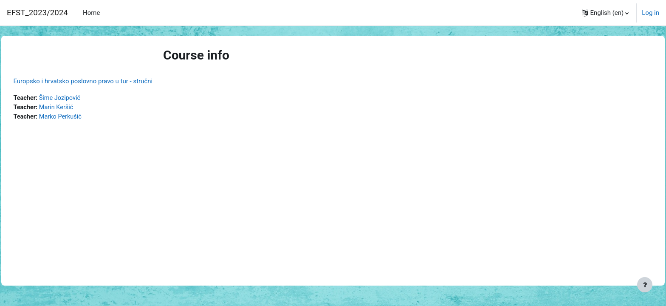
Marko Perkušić (81, 117)
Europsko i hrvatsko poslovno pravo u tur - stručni (102, 81)
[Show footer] (644, 284)
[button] (605, 13)
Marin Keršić (77, 108)
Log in (650, 13)
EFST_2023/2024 (37, 12)
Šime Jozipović (80, 98)
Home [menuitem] (91, 13)
